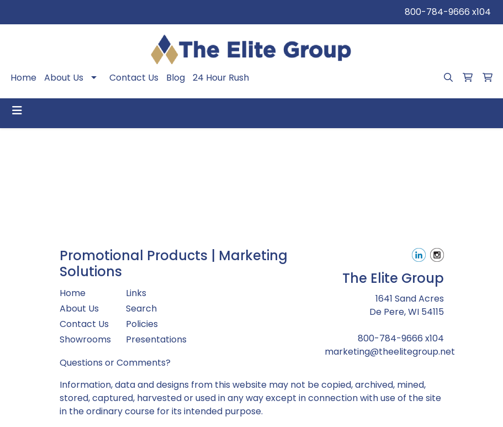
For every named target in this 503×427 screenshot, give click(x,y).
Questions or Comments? (115, 362)
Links (136, 293)
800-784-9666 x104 (448, 12)
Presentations (152, 339)
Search (141, 308)
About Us (63, 77)
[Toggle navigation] (17, 110)
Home (23, 77)
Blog (175, 77)
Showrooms (85, 339)
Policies (142, 324)
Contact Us (133, 77)
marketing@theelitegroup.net (390, 351)
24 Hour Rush (221, 77)
